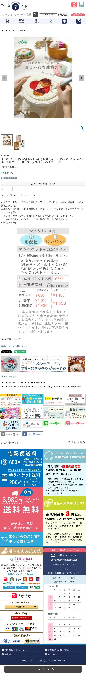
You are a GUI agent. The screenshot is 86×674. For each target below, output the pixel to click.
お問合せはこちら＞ (67, 555)
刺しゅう (12, 383)
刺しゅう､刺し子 (19, 31)
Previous (4, 78)
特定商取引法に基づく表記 (58, 650)
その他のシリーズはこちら (31, 387)
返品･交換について (11, 339)
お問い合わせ (53, 654)
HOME (4, 31)
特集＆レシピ (14, 387)
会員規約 (8, 654)
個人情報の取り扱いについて (16, 650)
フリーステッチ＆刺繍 (72, 387)
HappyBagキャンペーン (53, 387)
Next (81, 78)
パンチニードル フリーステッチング (32, 383)
